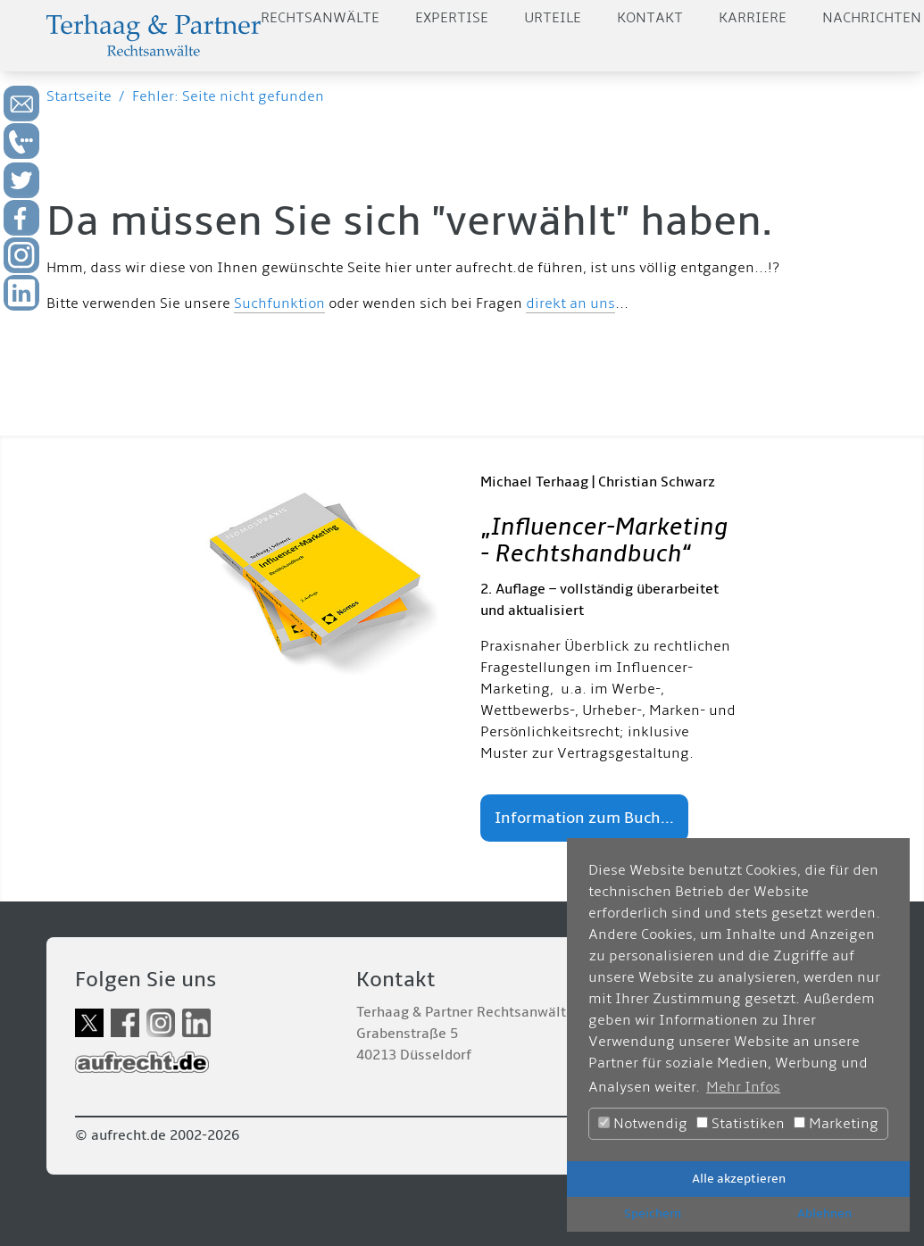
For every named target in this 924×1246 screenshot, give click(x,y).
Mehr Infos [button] (743, 1087)
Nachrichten (871, 18)
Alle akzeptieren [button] (739, 1178)
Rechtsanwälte (320, 18)
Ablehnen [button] (824, 1213)
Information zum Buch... (584, 818)
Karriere (753, 18)
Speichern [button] (652, 1213)
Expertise (451, 18)
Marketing (836, 1124)
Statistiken (740, 1124)
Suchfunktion (279, 303)
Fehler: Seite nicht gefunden (228, 96)
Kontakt (650, 18)
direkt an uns (570, 303)
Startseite (79, 96)
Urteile (552, 18)
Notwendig (642, 1124)
